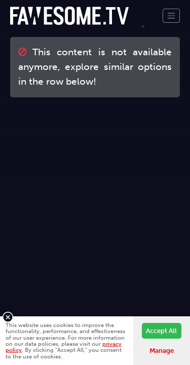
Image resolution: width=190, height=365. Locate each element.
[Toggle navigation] (171, 16)
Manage (161, 350)
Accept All (161, 331)
